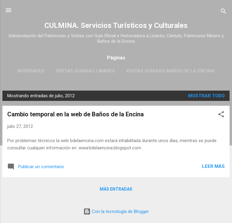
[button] (221, 115)
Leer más (213, 166)
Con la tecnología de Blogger (116, 211)
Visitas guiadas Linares (85, 71)
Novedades (31, 71)
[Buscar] (223, 12)
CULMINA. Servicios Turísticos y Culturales (116, 25)
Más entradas (116, 189)
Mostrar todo (206, 95)
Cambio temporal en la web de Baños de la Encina (75, 114)
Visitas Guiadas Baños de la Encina (170, 71)
